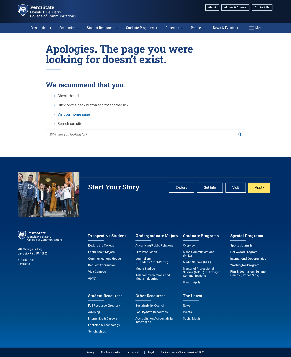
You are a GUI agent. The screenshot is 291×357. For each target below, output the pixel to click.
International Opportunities (248, 258)
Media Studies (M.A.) (197, 262)
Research (172, 28)
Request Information (102, 265)
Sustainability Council (149, 305)
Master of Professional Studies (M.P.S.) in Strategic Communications (201, 272)
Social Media (192, 318)
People (196, 28)
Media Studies (145, 268)
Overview (189, 245)
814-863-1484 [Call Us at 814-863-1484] (26, 260)
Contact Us (262, 7)
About (212, 7)
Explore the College (101, 245)
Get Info (203, 188)
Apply (258, 188)
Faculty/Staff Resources (151, 312)
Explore (173, 188)
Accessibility (134, 352)
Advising (94, 312)
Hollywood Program (243, 252)
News (187, 305)
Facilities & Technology (104, 325)
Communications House (104, 258)
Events (187, 312)
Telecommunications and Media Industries (152, 276)
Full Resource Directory (104, 305)
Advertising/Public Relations (154, 245)
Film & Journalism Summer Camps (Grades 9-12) (248, 273)
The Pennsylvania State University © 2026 (182, 352)
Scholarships (97, 331)
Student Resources (100, 28)
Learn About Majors (101, 252)
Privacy (90, 352)
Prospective (39, 28)
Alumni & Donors (235, 7)
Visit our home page (74, 114)
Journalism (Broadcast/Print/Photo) (151, 260)
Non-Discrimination (111, 352)
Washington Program (244, 265)
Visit (232, 188)
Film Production (146, 252)
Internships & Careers (102, 318)
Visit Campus (97, 271)
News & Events (224, 28)
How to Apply (192, 282)
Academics (67, 28)
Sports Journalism (242, 245)
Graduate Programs (140, 28)
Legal (151, 352)
